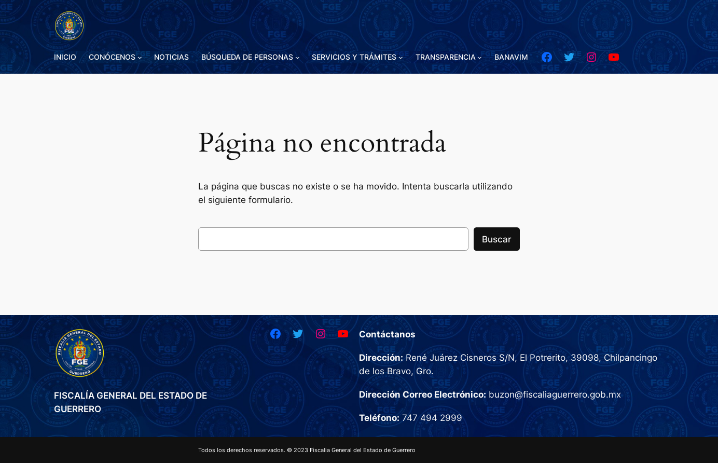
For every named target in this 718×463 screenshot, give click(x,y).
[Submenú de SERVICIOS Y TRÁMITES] (400, 57)
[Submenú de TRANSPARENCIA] (479, 57)
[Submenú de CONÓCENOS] (139, 57)
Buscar (497, 239)
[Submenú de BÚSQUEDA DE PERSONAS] (297, 57)
